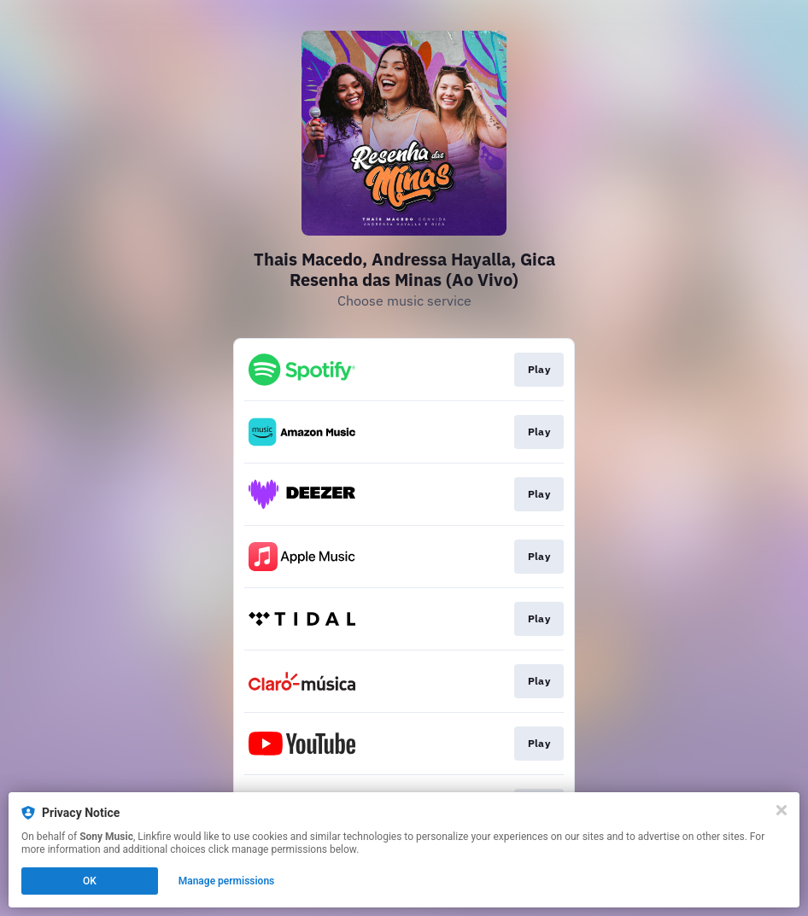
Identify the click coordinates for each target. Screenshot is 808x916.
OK (90, 881)
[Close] (781, 810)
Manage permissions (227, 881)
